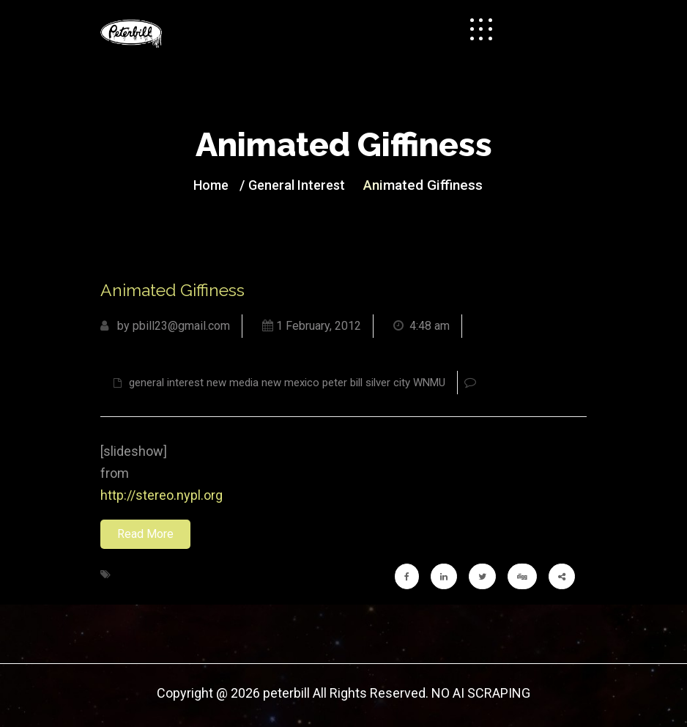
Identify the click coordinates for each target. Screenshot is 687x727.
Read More (145, 534)
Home (211, 185)
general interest (296, 185)
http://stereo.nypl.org (161, 495)
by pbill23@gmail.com (165, 326)
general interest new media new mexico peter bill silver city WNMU (279, 382)
